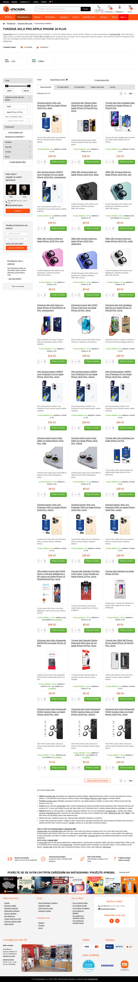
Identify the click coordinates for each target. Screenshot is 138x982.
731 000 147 (17, 202)
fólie (85, 836)
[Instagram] (117, 921)
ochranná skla (111, 811)
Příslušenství (23, 17)
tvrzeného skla (50, 796)
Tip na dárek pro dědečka (78, 912)
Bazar (114, 17)
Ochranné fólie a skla (25, 23)
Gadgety (64, 17)
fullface (127, 813)
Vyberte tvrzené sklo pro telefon (14, 98)
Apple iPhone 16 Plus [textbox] (15, 112)
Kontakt (43, 2)
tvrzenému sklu (57, 831)
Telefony (9, 17)
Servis (40, 928)
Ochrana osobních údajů (12, 921)
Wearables (50, 17)
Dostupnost (9, 127)
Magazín (14, 2)
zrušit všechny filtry (17, 162)
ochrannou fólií (69, 829)
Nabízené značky (44, 906)
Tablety (37, 17)
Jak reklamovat (9, 916)
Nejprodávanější (45, 87)
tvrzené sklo (49, 790)
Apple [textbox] (9, 106)
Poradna (6, 2)
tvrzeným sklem (57, 829)
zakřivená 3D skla (114, 813)
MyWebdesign (93, 979)
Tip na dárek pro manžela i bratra (78, 922)
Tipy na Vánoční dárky (80, 903)
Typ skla (8, 147)
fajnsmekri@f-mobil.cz (14, 205)
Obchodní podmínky (11, 908)
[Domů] (3, 23)
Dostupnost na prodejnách (14, 137)
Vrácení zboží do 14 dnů (12, 919)
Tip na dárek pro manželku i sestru (79, 917)
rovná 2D (42, 813)
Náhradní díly (89, 17)
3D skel (71, 823)
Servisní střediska (10, 914)
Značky (35, 2)
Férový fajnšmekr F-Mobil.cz (48, 903)
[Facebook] (111, 921)
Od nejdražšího (79, 87)
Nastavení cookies (44, 911)
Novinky (112, 87)
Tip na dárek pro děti (80, 906)
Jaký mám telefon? (15, 279)
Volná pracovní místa (45, 908)
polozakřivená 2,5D (52, 813)
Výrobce (8, 142)
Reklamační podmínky (12, 911)
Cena (7, 80)
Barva (7, 157)
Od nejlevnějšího (63, 87)
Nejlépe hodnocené (97, 87)
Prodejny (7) (24, 2)
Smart (75, 17)
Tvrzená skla (47, 847)
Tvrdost (8, 152)
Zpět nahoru (107, 847)
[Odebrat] (59, 79)
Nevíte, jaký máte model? (14, 243)
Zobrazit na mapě (9, 956)
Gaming (103, 17)
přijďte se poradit (124, 860)
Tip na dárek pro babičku (81, 908)
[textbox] (17, 121)
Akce (122, 17)
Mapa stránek (9, 924)
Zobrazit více (7, 41)
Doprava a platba (10, 906)
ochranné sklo (67, 845)
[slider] (6, 86)
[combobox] (18, 106)
